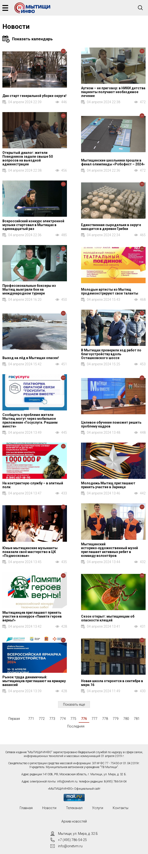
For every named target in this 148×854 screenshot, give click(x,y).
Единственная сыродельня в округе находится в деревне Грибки (111, 227)
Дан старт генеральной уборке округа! (34, 96)
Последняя (75, 726)
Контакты (120, 808)
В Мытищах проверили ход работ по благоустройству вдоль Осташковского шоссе (111, 354)
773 (52, 719)
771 (31, 719)
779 (115, 719)
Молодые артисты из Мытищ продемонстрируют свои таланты (109, 291)
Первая (14, 719)
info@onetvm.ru (67, 781)
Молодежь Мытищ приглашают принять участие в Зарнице (108, 485)
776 (84, 719)
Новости (49, 808)
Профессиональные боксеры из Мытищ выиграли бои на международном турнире (29, 289)
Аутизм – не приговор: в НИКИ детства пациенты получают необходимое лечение (113, 92)
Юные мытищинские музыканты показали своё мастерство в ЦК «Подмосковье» (30, 552)
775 (73, 719)
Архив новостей (74, 821)
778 (105, 719)
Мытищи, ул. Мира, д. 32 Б (78, 834)
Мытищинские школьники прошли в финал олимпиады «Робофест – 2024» (113, 162)
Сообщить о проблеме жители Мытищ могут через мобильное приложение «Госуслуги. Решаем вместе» (30, 420)
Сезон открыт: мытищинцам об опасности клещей (107, 618)
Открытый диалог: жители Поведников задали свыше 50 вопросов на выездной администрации (27, 158)
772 (42, 719)
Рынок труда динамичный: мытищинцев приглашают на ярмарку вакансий (34, 681)
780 (126, 719)
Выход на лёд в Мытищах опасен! (30, 358)
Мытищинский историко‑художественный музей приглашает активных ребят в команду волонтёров (109, 550)
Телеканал (74, 808)
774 (63, 719)
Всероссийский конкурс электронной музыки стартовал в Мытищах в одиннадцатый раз (33, 225)
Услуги (97, 808)
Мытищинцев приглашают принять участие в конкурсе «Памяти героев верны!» (32, 616)
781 (137, 719)
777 (94, 719)
